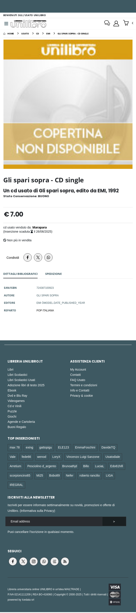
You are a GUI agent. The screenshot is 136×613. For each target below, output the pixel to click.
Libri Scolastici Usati (21, 381)
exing (29, 448)
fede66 (26, 457)
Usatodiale (112, 457)
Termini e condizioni (83, 386)
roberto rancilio (90, 476)
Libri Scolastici (17, 375)
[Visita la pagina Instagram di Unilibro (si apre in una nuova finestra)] (34, 562)
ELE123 (63, 448)
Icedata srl (28, 600)
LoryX (56, 457)
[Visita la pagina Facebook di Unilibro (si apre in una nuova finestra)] (13, 562)
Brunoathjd (69, 467)
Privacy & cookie (81, 396)
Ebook (12, 391)
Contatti (75, 375)
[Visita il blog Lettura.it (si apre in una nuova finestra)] (54, 562)
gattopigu (45, 448)
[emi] (48, 34)
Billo (86, 467)
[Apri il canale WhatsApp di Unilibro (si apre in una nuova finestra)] (44, 562)
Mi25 (39, 476)
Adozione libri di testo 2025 (26, 386)
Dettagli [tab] (20, 274)
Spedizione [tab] (53, 274)
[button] (128, 24)
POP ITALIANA (45, 311)
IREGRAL (16, 485)
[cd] (37, 34)
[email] (53, 522)
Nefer (69, 476)
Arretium (15, 467)
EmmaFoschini (85, 448)
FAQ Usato (77, 381)
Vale (12, 457)
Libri (10, 370)
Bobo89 (54, 476)
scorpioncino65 (20, 476)
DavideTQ (108, 448)
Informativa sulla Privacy (37, 511)
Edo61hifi (116, 467)
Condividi (13, 258)
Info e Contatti (79, 391)
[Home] (8, 34)
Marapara (39, 228)
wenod (41, 457)
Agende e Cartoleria (21, 422)
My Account (78, 370)
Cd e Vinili (15, 407)
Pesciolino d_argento (41, 467)
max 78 (15, 448)
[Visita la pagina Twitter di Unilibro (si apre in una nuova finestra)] (23, 562)
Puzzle (12, 412)
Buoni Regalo (17, 428)
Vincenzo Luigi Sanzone (82, 457)
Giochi (12, 417)
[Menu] (6, 24)
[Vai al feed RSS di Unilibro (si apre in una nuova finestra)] (65, 562)
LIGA (109, 476)
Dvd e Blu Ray (17, 396)
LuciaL (99, 467)
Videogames (16, 402)
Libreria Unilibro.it (25, 362)
